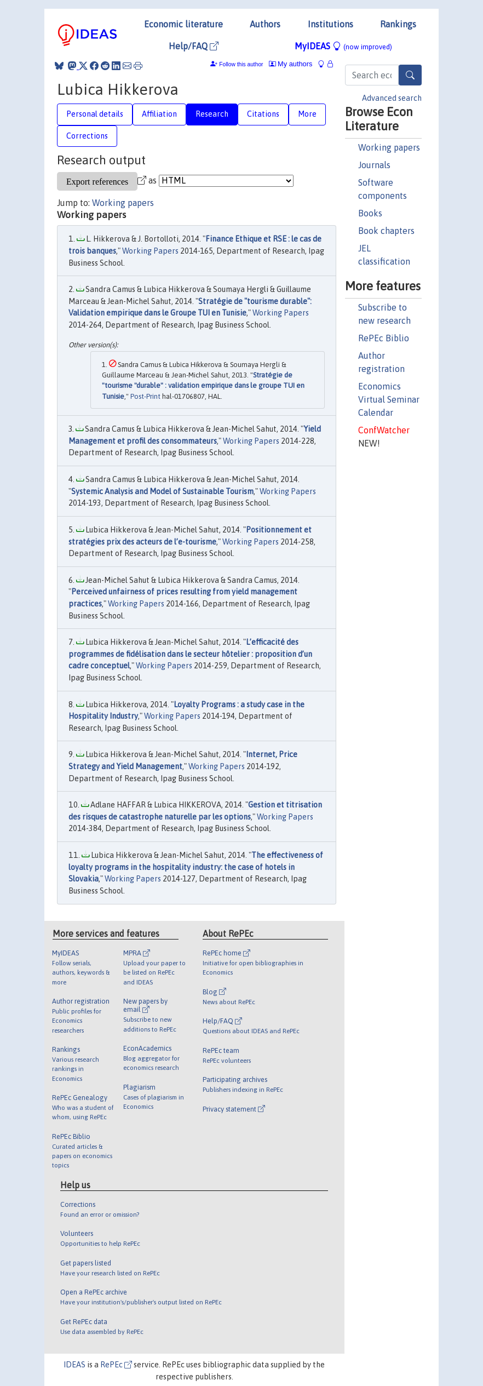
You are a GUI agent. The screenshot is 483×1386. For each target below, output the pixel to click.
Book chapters (386, 231)
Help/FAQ (194, 46)
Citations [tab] (263, 114)
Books (370, 213)
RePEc (116, 1364)
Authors (265, 24)
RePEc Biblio (383, 338)
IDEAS (74, 1364)
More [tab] (307, 114)
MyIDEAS (343, 46)
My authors (291, 64)
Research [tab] (212, 114)
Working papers (389, 147)
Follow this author (241, 64)
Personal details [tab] (94, 114)
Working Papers (150, 251)
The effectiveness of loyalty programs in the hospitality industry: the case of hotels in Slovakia (195, 867)
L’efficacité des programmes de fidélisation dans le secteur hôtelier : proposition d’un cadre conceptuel (190, 654)
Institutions (330, 24)
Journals (374, 165)
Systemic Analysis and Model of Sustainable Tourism (162, 491)
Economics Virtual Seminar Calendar (388, 399)
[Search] (410, 75)
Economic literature (183, 24)
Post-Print (145, 396)
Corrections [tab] (87, 135)
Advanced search (392, 98)
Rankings (398, 24)
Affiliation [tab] (159, 114)
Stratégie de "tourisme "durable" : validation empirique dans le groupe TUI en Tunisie (203, 385)
